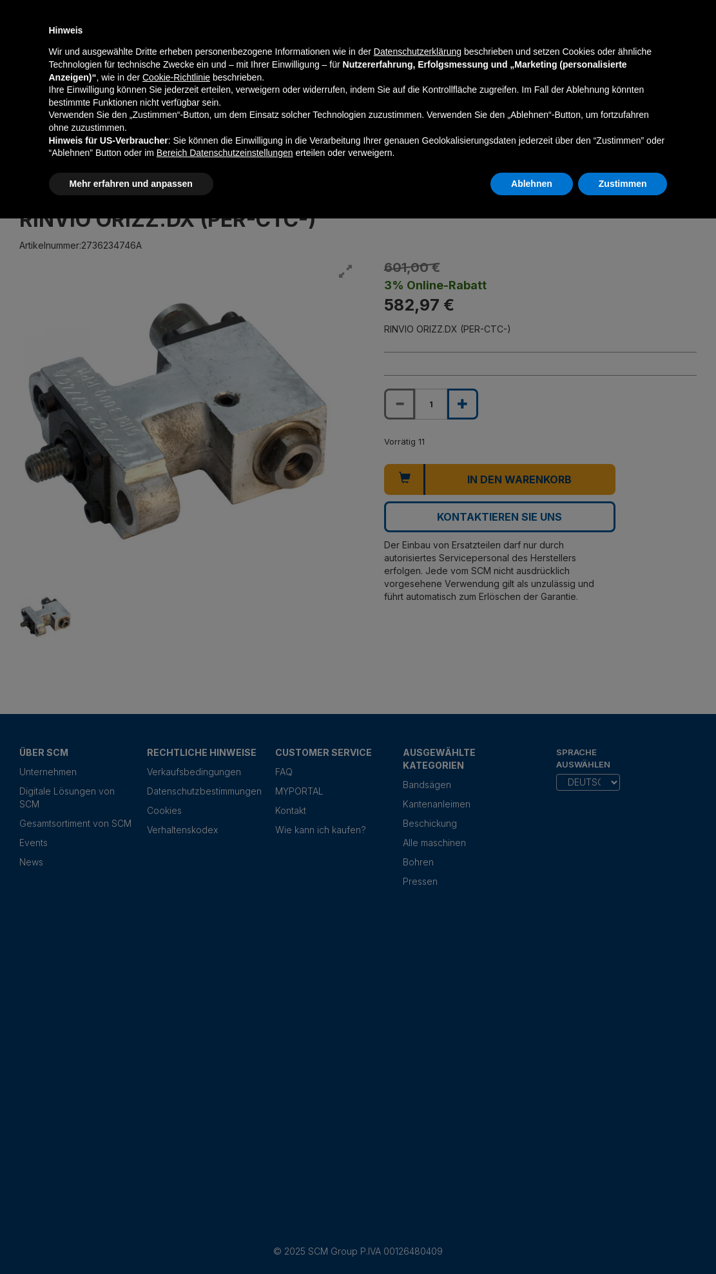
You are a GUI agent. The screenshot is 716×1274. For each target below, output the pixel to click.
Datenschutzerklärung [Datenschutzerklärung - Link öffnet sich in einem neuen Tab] (417, 51)
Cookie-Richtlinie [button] (176, 77)
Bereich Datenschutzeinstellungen (225, 153)
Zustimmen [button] (623, 184)
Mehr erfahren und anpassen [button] (131, 184)
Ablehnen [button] (531, 184)
